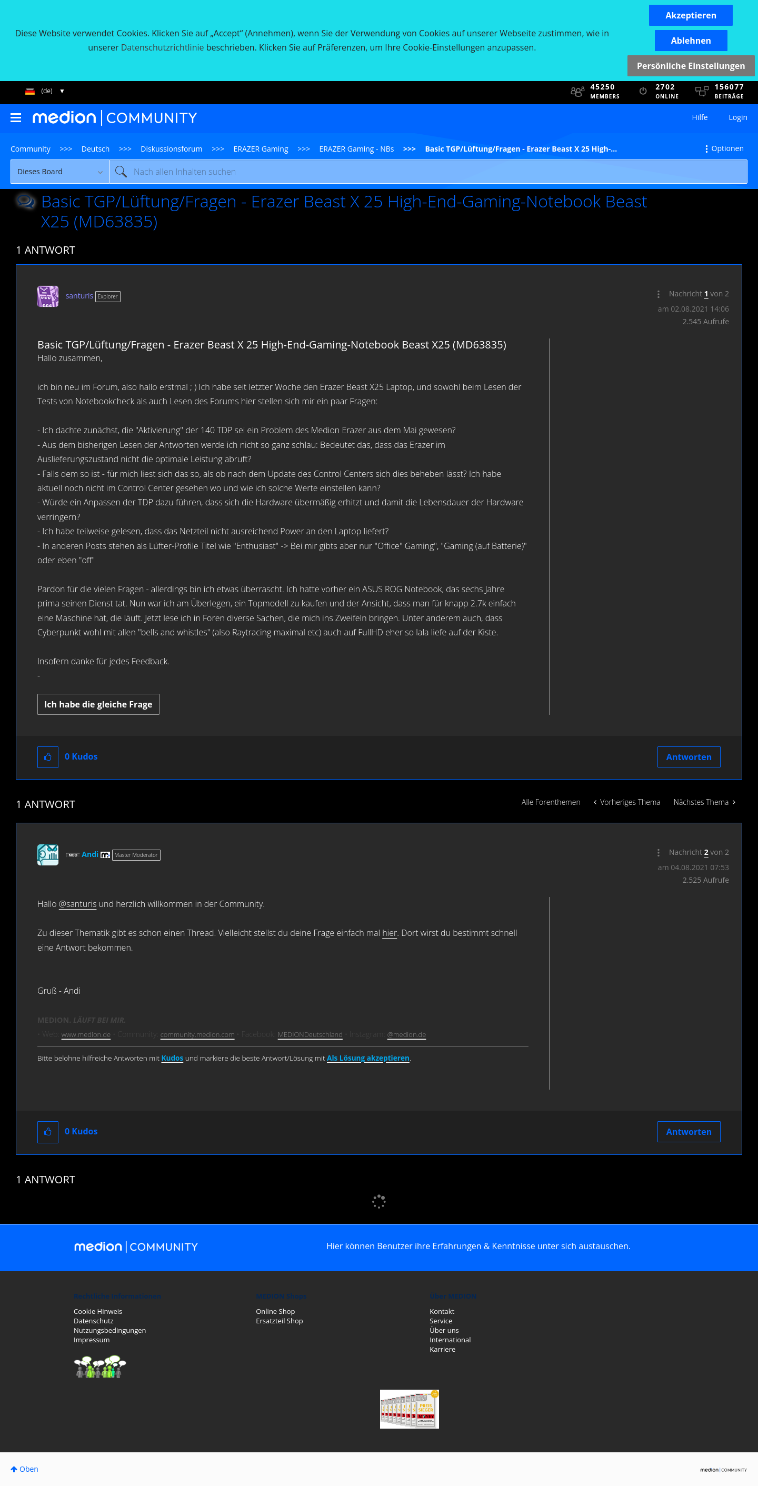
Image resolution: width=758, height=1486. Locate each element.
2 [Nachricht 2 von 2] (706, 852)
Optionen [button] (728, 148)
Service (441, 1320)
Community (31, 149)
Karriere (442, 1349)
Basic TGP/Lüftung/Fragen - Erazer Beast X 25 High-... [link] (521, 149)
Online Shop (275, 1311)
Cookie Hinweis (98, 1311)
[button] (691, 15)
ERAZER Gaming (261, 149)
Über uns (444, 1330)
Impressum (92, 1339)
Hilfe (700, 117)
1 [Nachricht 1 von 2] (706, 293)
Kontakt (442, 1311)
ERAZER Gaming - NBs (356, 149)
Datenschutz (94, 1320)
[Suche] (428, 171)
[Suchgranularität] (60, 171)
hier (389, 933)
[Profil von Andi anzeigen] (90, 854)
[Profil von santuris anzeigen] (80, 296)
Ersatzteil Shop (279, 1320)
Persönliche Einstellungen (691, 66)
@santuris (78, 904)
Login (738, 117)
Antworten (689, 757)
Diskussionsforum (171, 149)
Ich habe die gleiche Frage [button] (98, 704)
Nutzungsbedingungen (110, 1330)
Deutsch (96, 149)
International (450, 1339)
